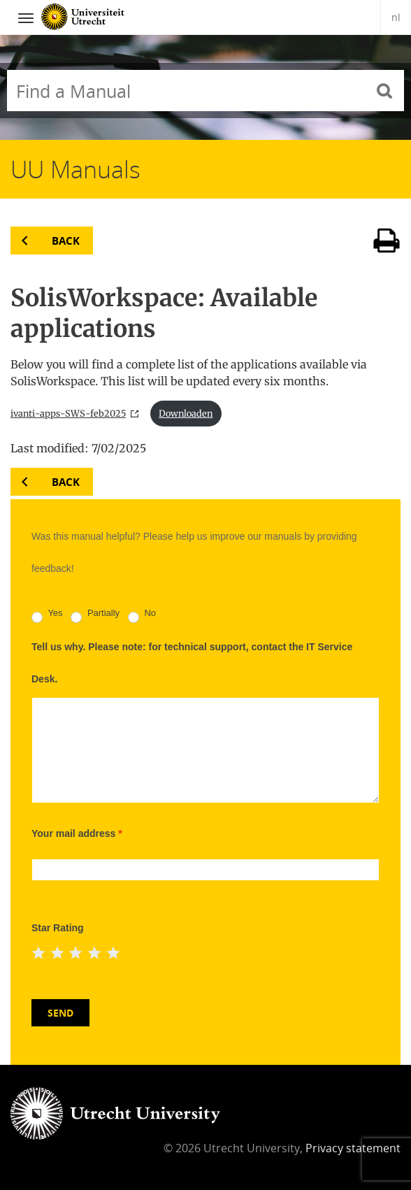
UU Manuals (75, 169)
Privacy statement (353, 1148)
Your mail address (76, 833)
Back (66, 241)
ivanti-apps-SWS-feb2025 (68, 413)
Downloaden (185, 413)
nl (396, 17)
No (142, 616)
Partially (95, 616)
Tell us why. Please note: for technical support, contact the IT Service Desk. (191, 662)
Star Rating (57, 927)
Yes (47, 616)
